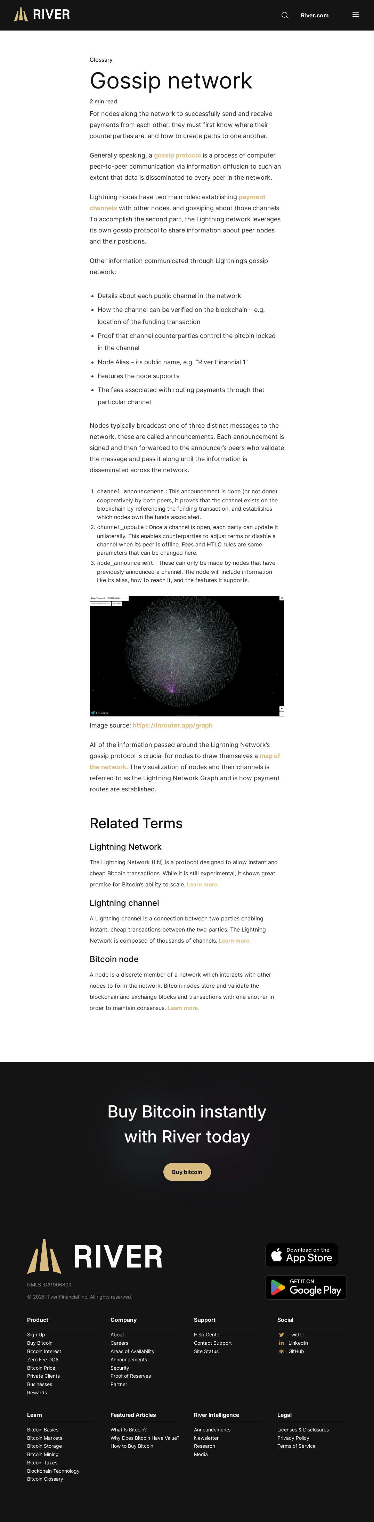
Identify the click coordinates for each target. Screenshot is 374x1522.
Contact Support (213, 1341)
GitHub (290, 1349)
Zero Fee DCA (42, 1357)
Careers (119, 1341)
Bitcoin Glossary (45, 1477)
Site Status (206, 1349)
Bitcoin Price (41, 1366)
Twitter (290, 1332)
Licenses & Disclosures (303, 1427)
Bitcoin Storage (44, 1444)
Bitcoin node (114, 957)
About (117, 1332)
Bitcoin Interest (44, 1349)
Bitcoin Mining (43, 1452)
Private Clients (43, 1374)
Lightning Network (126, 845)
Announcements (129, 1357)
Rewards (37, 1390)
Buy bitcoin (187, 1169)
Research (204, 1444)
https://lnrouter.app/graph (173, 723)
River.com (315, 15)
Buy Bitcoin (39, 1341)
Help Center (207, 1332)
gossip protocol (177, 155)
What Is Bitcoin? (129, 1427)
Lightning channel (124, 901)
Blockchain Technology (53, 1469)
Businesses (39, 1382)
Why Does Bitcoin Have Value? (145, 1436)
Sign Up (36, 1332)
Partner (119, 1382)
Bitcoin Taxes (42, 1460)
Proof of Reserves (131, 1374)
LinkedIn (292, 1341)
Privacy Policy (293, 1436)
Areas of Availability (133, 1349)
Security (120, 1366)
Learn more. (203, 882)
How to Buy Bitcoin (132, 1444)
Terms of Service (296, 1444)
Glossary (101, 59)
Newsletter (206, 1436)
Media (201, 1452)
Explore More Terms (128, 1027)
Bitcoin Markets (44, 1436)
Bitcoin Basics (42, 1427)
